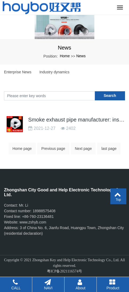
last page (108, 148)
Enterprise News (17, 72)
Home (65, 56)
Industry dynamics (54, 72)
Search (110, 95)
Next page (83, 148)
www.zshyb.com (32, 222)
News (81, 56)
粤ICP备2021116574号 (64, 271)
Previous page (53, 148)
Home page (22, 148)
